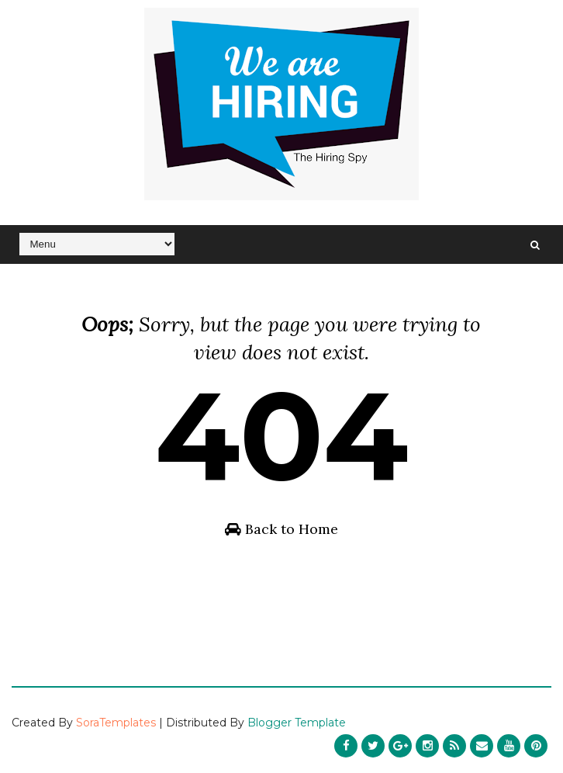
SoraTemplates (116, 723)
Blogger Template (296, 723)
